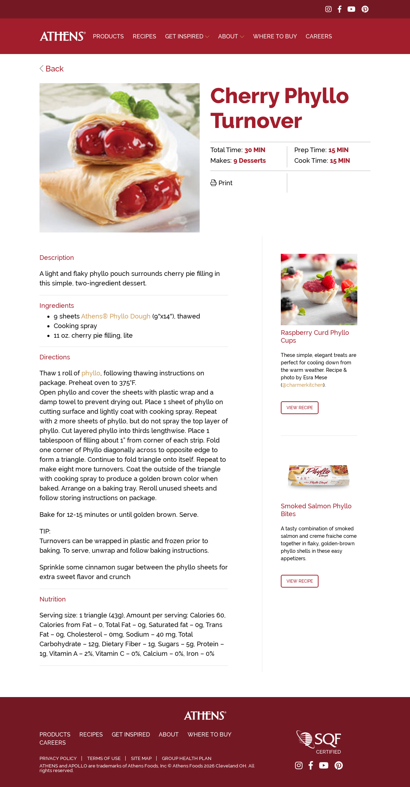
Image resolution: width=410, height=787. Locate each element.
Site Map (141, 758)
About (228, 36)
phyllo (91, 373)
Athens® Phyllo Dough (116, 316)
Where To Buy (275, 36)
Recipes (144, 36)
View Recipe (300, 407)
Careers (319, 36)
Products (108, 36)
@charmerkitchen (302, 385)
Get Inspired (184, 36)
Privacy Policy (58, 758)
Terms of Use (104, 758)
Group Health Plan (186, 758)
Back (52, 69)
